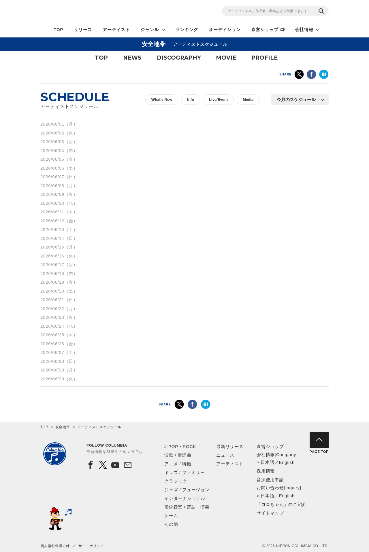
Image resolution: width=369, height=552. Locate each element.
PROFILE (264, 57)
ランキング (186, 29)
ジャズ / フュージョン (187, 489)
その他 (171, 524)
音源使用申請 (270, 479)
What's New (161, 99)
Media (248, 99)
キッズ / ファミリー (184, 472)
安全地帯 (62, 427)
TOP (58, 29)
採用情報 (266, 470)
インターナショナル (184, 498)
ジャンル (149, 29)
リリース (83, 29)
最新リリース (230, 446)
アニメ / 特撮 (177, 463)
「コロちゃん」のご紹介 (281, 504)
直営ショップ (264, 29)
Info (190, 99)
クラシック (175, 481)
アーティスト (116, 29)
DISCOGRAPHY (179, 57)
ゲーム (171, 515)
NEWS (132, 57)
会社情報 (304, 29)
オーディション (224, 29)
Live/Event (218, 99)
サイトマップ (270, 513)
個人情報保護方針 (55, 546)
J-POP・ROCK (180, 446)
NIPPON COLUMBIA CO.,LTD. (92, 12)
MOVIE (226, 57)
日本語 (267, 462)
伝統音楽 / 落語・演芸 (187, 506)
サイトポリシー (91, 546)
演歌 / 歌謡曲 (177, 455)
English (286, 462)
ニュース (225, 455)
